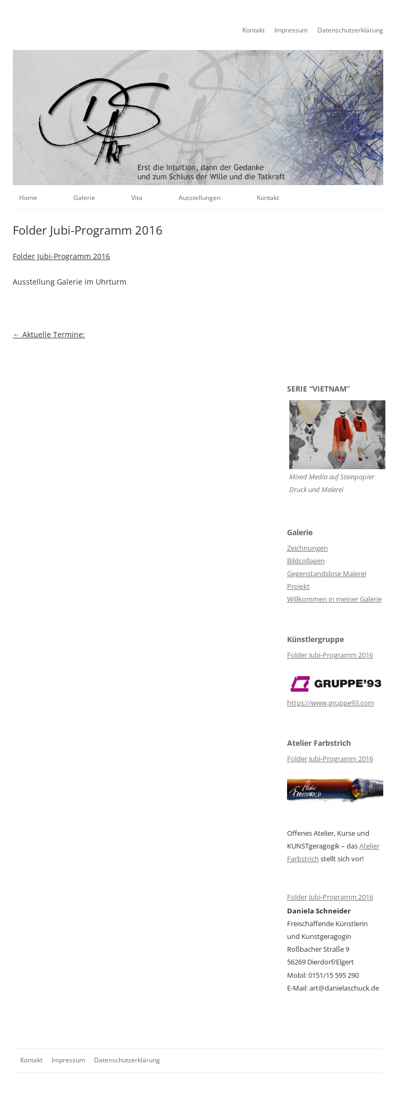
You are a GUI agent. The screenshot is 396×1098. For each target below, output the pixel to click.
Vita (136, 197)
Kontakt (253, 30)
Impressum (291, 30)
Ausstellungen (200, 197)
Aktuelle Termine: (49, 334)
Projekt (298, 586)
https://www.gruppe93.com (330, 703)
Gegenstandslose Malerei (326, 573)
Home (28, 197)
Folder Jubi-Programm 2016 (61, 256)
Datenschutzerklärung (350, 30)
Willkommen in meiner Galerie (334, 599)
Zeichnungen (307, 548)
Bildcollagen (306, 560)
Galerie (84, 197)
